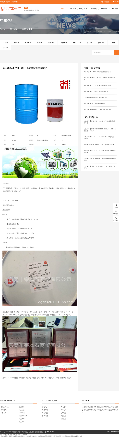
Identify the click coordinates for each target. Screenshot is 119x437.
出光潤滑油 (85, 407)
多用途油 (28, 43)
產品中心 (73, 9)
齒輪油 (39, 43)
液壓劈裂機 (92, 407)
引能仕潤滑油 (108, 32)
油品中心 (100, 32)
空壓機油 (116, 32)
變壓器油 (101, 43)
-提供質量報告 (22, 416)
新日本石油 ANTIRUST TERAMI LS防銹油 (97, 88)
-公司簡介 (45, 407)
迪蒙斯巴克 (100, 407)
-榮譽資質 (45, 413)
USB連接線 (108, 410)
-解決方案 (21, 407)
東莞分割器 (114, 407)
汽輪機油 (64, 43)
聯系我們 (115, 9)
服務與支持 (83, 9)
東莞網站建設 (101, 410)
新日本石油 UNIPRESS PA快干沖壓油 (96, 94)
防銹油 (89, 43)
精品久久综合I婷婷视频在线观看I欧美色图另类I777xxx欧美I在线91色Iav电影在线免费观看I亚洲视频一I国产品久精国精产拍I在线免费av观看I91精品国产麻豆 (41, 436)
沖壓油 (113, 43)
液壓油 (5, 43)
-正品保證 (21, 410)
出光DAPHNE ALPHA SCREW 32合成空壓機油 (99, 148)
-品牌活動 (63, 419)
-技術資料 (63, 407)
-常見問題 (21, 422)
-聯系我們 (45, 416)
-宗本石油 (3, 413)
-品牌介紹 (45, 410)
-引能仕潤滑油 (4, 407)
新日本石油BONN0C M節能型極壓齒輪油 (97, 75)
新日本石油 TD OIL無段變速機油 (94, 106)
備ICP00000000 (49, 432)
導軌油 (16, 43)
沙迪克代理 (85, 410)
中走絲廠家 (92, 410)
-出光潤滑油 (3, 410)
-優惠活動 (63, 416)
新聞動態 (94, 9)
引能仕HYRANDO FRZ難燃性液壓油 (95, 100)
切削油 (5, 48)
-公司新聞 (63, 410)
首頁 (62, 9)
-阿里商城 (21, 413)
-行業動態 (63, 413)
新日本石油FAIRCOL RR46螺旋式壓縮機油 (97, 112)
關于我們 (104, 9)
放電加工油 (77, 43)
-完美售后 (21, 419)
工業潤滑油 (107, 407)
